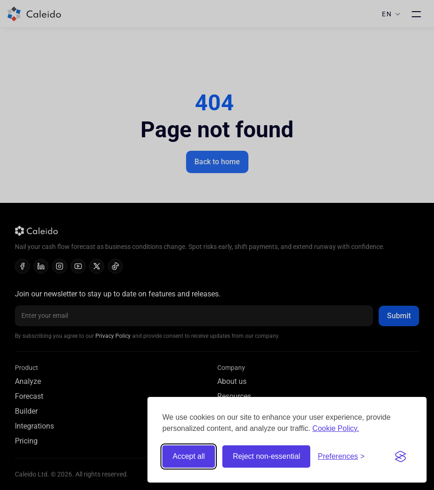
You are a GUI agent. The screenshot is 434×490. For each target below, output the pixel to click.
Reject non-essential (266, 456)
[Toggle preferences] (341, 456)
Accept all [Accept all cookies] (189, 456)
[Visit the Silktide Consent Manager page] (400, 456)
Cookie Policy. (336, 428)
